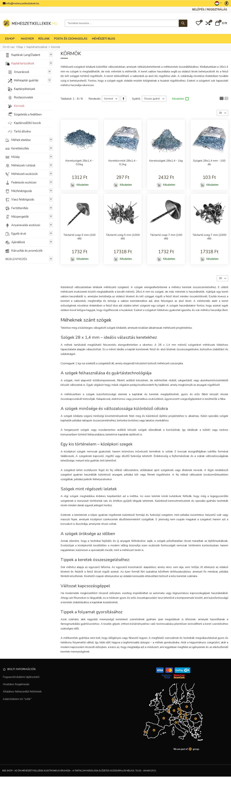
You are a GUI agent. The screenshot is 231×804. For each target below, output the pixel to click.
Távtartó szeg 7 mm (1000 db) (209, 253)
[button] (198, 23)
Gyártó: (136, 99)
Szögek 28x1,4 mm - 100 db (209, 163)
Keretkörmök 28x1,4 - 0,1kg (122, 163)
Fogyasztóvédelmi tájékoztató (21, 704)
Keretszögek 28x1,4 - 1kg (166, 163)
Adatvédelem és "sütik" (17, 726)
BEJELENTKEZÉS (29, 258)
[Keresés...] (183, 23)
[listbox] (110, 99)
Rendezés (94, 99)
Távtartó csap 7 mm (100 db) (166, 251)
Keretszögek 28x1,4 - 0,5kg (79, 163)
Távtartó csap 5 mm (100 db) (79, 251)
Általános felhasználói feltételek (22, 719)
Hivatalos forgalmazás (16, 712)
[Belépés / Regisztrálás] (209, 9)
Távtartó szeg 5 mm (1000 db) (123, 253)
